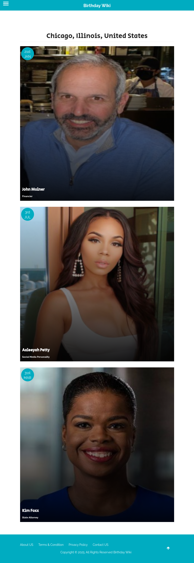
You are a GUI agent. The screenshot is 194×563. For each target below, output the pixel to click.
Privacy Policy (78, 544)
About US (26, 544)
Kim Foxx (30, 511)
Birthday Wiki (97, 5)
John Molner (33, 189)
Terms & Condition (51, 544)
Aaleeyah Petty (36, 350)
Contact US (100, 544)
